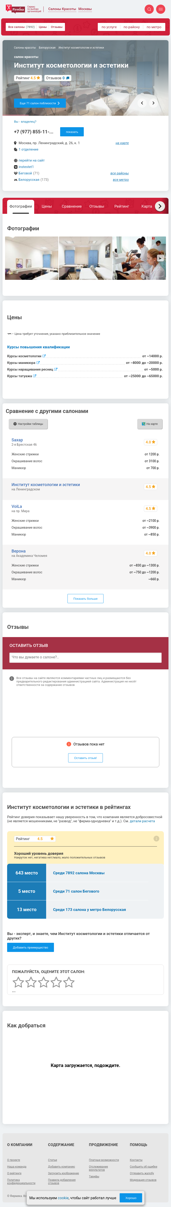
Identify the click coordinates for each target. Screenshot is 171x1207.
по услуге (109, 27)
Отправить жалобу (142, 1173)
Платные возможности (104, 1160)
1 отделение (28, 149)
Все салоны (21, 27)
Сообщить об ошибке (143, 1166)
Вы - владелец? (25, 121)
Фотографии (20, 206)
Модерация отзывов (143, 1180)
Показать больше (85, 598)
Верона (18, 551)
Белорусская (29, 180)
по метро (154, 27)
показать (72, 132)
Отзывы (56, 27)
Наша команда (16, 1166)
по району (131, 27)
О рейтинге (14, 1173)
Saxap (17, 439)
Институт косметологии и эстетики (45, 484)
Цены (43, 27)
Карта (146, 206)
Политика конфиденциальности (21, 1181)
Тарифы (94, 1176)
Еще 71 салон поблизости (40, 103)
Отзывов (55, 78)
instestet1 (26, 167)
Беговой (25, 173)
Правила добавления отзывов (62, 1181)
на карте (122, 143)
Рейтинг (121, 206)
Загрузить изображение (63, 1173)
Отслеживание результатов (98, 1168)
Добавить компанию (61, 1166)
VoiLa (16, 506)
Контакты (136, 1160)
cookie (63, 1198)
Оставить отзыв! (85, 758)
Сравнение (72, 206)
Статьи (52, 1160)
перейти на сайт (32, 160)
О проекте (13, 1160)
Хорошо (130, 1198)
